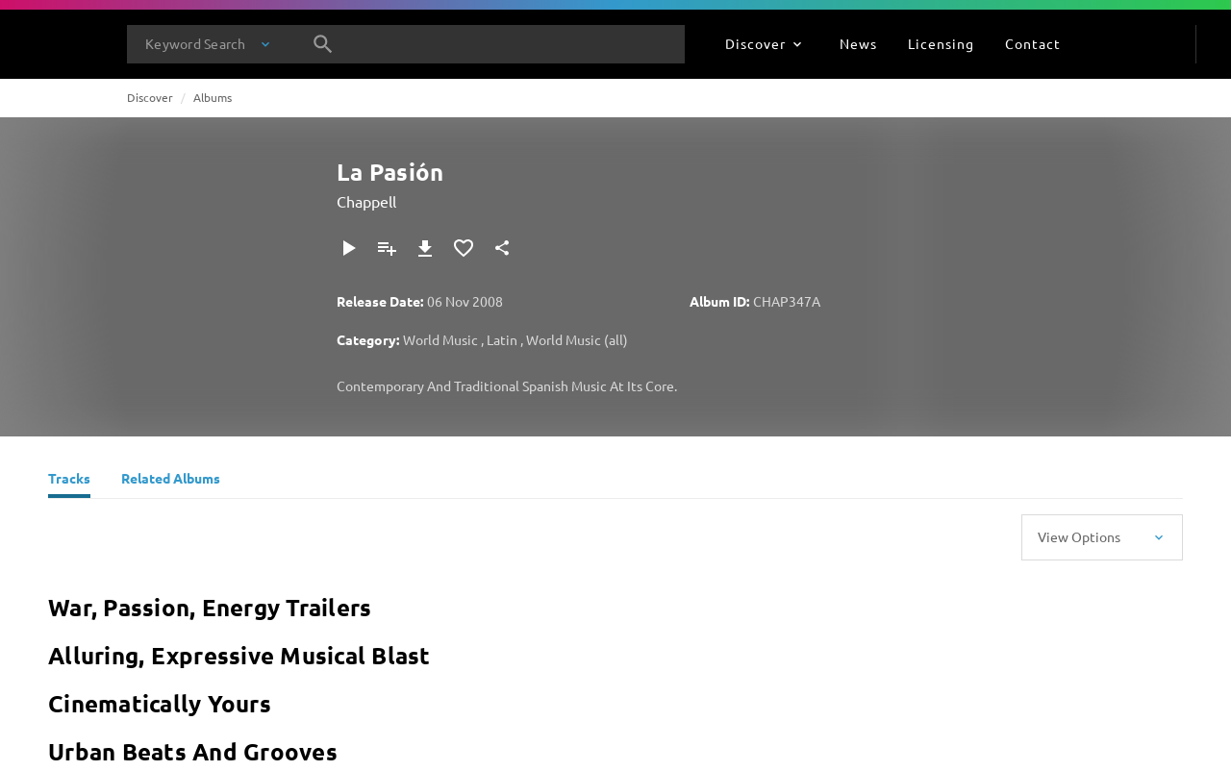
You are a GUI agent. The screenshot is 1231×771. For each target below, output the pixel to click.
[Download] (425, 248)
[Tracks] (69, 480)
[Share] (502, 248)
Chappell (366, 201)
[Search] (323, 44)
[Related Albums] (170, 480)
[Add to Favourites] (463, 248)
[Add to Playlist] (386, 248)
